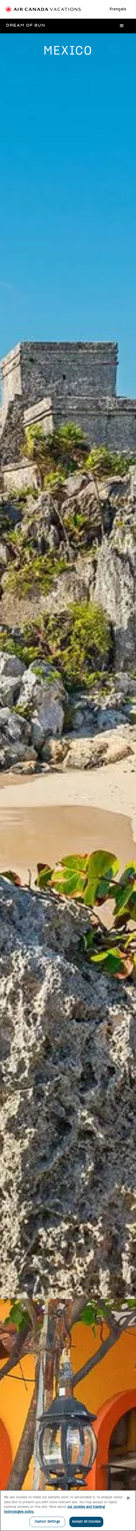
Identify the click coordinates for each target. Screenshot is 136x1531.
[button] (121, 26)
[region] (68, 1510)
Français (118, 9)
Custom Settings (47, 1521)
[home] (26, 25)
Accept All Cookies (86, 1521)
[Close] (128, 1498)
